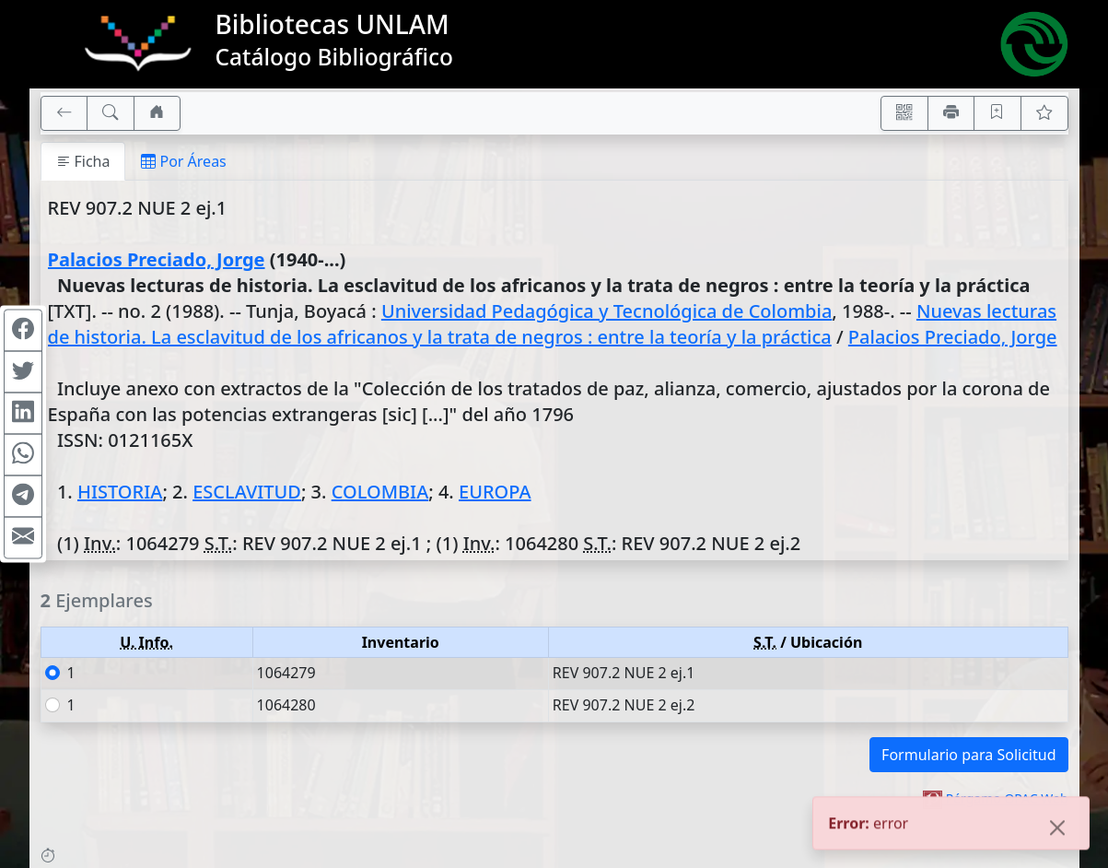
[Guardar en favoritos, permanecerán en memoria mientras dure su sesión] (997, 113)
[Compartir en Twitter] (23, 372)
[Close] (1057, 830)
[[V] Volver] (64, 113)
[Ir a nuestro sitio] (157, 113)
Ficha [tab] (83, 161)
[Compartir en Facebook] (23, 331)
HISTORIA (119, 491)
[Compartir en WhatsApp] (23, 455)
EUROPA (495, 491)
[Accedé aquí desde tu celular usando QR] (904, 113)
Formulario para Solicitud (968, 755)
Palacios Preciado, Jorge (156, 259)
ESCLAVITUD (246, 491)
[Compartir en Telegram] (23, 496)
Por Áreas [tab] (183, 161)
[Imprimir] (951, 113)
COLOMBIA (380, 491)
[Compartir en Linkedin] (23, 414)
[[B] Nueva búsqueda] (110, 113)
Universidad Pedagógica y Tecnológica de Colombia (606, 311)
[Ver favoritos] (1044, 113)
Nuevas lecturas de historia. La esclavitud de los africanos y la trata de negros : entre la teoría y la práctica (552, 324)
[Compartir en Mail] (23, 538)
